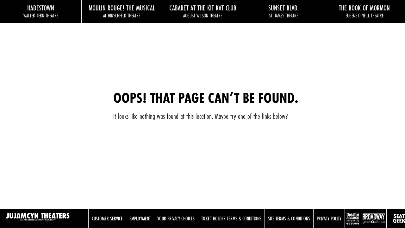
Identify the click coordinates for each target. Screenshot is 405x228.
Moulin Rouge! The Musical (122, 11)
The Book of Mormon (364, 11)
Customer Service (107, 218)
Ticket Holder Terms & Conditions (231, 218)
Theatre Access (353, 218)
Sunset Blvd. (283, 11)
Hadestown (41, 11)
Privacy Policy (329, 218)
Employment (140, 218)
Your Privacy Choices (176, 218)
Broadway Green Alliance (373, 218)
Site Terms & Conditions (289, 218)
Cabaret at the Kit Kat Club (202, 11)
